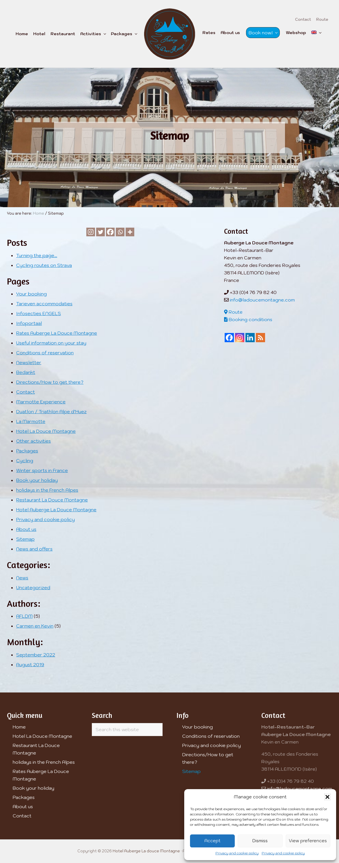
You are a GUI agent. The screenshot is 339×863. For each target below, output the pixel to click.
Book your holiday (37, 480)
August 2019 (30, 664)
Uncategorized (33, 587)
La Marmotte (30, 421)
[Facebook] (110, 232)
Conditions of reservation (45, 352)
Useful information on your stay (51, 343)
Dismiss (260, 840)
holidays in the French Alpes (47, 490)
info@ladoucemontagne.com (262, 300)
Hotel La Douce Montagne (46, 431)
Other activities (33, 441)
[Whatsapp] (120, 232)
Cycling (24, 460)
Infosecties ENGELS (38, 313)
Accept (212, 840)
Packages (27, 451)
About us (26, 529)
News (22, 578)
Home (19, 727)
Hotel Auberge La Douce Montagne (56, 509)
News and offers (34, 549)
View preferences (308, 840)
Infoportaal (29, 323)
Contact (25, 392)
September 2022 (35, 655)
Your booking (31, 294)
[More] (130, 232)
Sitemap (25, 539)
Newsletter (28, 362)
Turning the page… (36, 255)
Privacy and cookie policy (237, 853)
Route (233, 312)
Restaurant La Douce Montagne (52, 500)
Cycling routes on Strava (44, 265)
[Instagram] (90, 232)
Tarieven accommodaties (44, 303)
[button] (327, 797)
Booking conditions (248, 319)
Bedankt (25, 372)
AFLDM (24, 616)
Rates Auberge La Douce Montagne (56, 333)
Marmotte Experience (41, 402)
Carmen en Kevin (34, 626)
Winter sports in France (42, 470)
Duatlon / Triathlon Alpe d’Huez (51, 411)
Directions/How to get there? (49, 382)
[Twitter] (100, 232)
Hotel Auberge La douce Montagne (146, 851)
